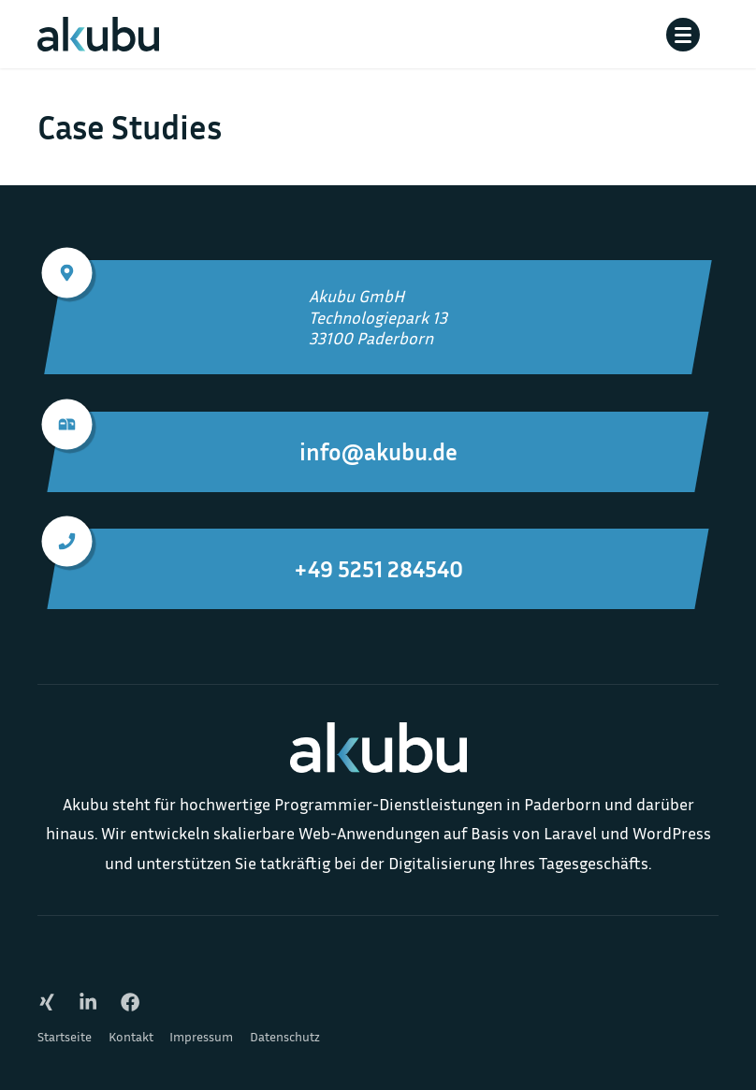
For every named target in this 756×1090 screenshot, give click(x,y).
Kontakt (131, 1036)
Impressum (201, 1036)
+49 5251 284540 (258, 556)
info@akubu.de (256, 439)
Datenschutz (285, 1036)
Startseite (64, 1036)
